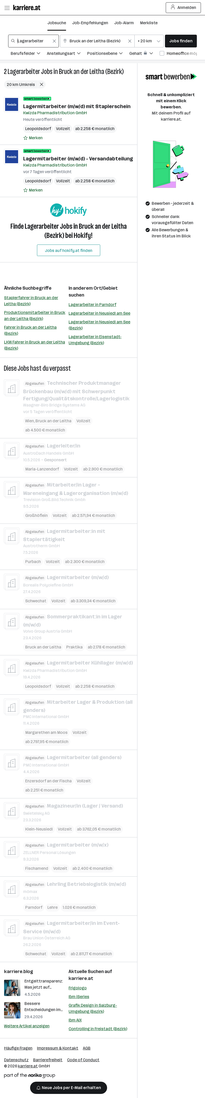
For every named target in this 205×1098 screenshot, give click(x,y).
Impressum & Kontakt (57, 1048)
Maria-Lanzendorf (42, 469)
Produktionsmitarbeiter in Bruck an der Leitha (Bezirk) (34, 315)
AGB (87, 1048)
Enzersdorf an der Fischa (48, 780)
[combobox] (33, 41)
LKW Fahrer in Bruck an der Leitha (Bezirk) (34, 345)
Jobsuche (56, 22)
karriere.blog (18, 971)
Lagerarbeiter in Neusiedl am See (99, 313)
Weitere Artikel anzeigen (26, 1026)
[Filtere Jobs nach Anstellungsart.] (67, 54)
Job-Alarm (124, 22)
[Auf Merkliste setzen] (33, 138)
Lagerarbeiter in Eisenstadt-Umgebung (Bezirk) (95, 339)
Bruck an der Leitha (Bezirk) (91, 71)
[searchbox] (33, 41)
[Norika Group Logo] (29, 1076)
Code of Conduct (83, 1059)
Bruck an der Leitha (53, 420)
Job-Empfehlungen (90, 22)
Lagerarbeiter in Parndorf (92, 304)
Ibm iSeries (79, 996)
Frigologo (78, 988)
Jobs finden (181, 41)
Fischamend (36, 868)
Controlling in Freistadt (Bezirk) (98, 1028)
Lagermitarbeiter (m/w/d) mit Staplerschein (77, 106)
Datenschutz (16, 1059)
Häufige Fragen (18, 1048)
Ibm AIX (75, 1020)
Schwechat (35, 600)
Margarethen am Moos (46, 732)
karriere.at (81, 978)
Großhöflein (36, 515)
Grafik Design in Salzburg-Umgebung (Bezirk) (93, 1008)
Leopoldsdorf (38, 128)
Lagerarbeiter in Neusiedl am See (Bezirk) (99, 325)
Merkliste (149, 22)
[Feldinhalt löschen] (54, 41)
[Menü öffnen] (7, 8)
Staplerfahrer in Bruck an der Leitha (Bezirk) (31, 300)
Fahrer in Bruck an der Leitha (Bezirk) (30, 330)
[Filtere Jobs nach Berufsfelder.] (29, 54)
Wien (29, 420)
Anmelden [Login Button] (183, 8)
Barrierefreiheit (47, 1059)
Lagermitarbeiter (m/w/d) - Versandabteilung (78, 159)
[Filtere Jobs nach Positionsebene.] (108, 54)
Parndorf (33, 907)
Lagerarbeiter (24, 71)
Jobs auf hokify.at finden (68, 250)
